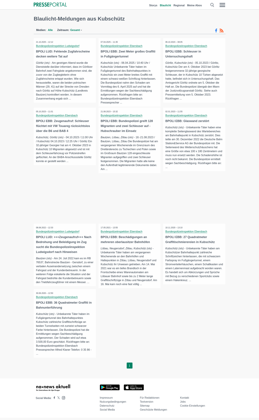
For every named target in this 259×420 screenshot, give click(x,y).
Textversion (146, 404)
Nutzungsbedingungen (113, 404)
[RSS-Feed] (221, 31)
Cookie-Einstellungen (192, 408)
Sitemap (145, 408)
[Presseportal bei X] (57, 400)
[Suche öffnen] (212, 5)
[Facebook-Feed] (216, 31)
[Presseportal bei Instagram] (62, 399)
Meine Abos (194, 5)
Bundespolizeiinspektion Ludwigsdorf (57, 46)
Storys (153, 5)
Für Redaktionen (149, 400)
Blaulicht (165, 5)
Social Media (107, 412)
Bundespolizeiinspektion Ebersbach (122, 46)
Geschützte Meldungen (153, 412)
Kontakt (184, 400)
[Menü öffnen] (222, 5)
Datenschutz (107, 408)
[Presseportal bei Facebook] (53, 400)
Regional (179, 5)
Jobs (183, 404)
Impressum (106, 400)
